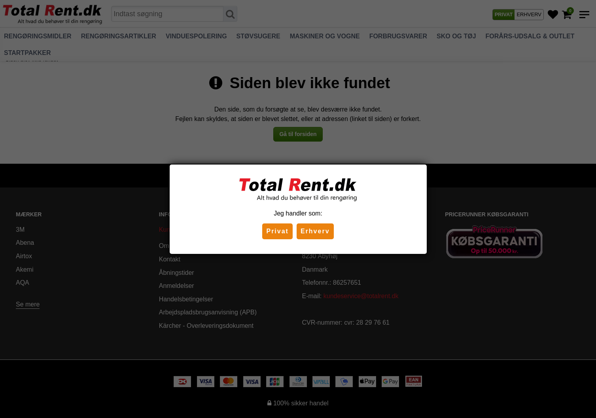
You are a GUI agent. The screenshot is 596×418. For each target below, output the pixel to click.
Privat (277, 231)
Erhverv (315, 231)
